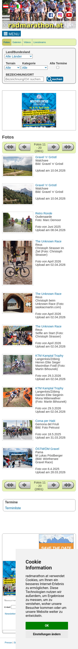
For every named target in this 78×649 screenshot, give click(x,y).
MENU (12, 33)
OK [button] (47, 625)
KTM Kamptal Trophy (49, 355)
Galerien (16, 42)
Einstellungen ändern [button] (47, 634)
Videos (27, 42)
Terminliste (13, 508)
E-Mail (7, 607)
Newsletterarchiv (13, 613)
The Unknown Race (48, 241)
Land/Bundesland (18, 52)
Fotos (7, 42)
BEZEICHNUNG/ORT (20, 74)
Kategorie (29, 63)
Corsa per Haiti (45, 420)
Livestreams (39, 42)
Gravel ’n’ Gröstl (46, 157)
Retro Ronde (43, 213)
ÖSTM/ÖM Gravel (47, 448)
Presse (8, 642)
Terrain (10, 63)
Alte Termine (58, 63)
